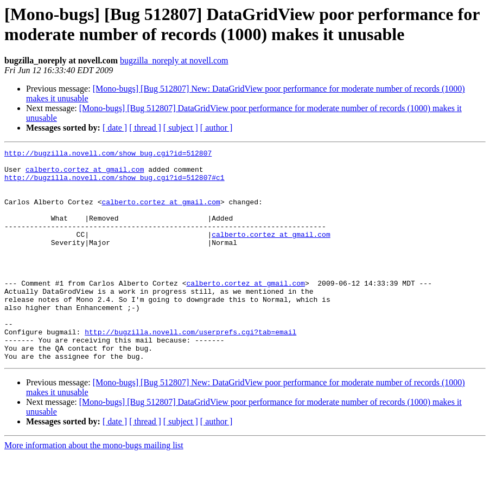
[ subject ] (180, 127)
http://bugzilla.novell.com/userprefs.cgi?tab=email (190, 369)
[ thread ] (145, 127)
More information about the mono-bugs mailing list (93, 487)
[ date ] (115, 127)
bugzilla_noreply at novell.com (174, 60)
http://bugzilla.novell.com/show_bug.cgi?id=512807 (108, 154)
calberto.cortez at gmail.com (85, 174)
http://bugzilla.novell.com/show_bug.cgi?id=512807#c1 (114, 184)
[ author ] (216, 127)
